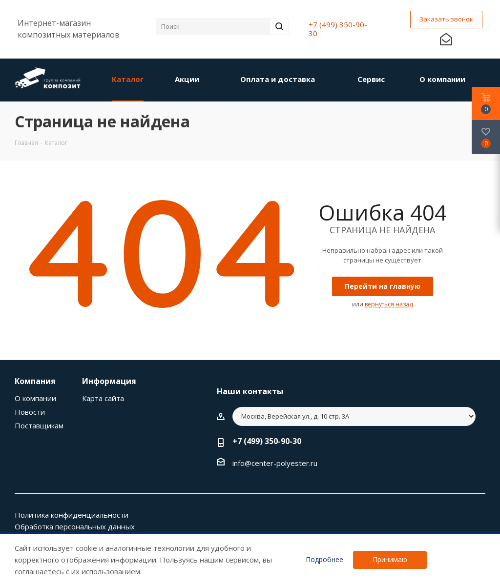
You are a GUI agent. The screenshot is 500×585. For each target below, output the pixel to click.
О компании (35, 398)
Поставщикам (39, 425)
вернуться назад (389, 304)
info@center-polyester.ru (274, 463)
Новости (30, 412)
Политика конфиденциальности (71, 515)
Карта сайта (103, 398)
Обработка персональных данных (75, 526)
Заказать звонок (446, 19)
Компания (35, 381)
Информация (109, 381)
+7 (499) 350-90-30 (338, 29)
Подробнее (324, 559)
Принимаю (390, 559)
